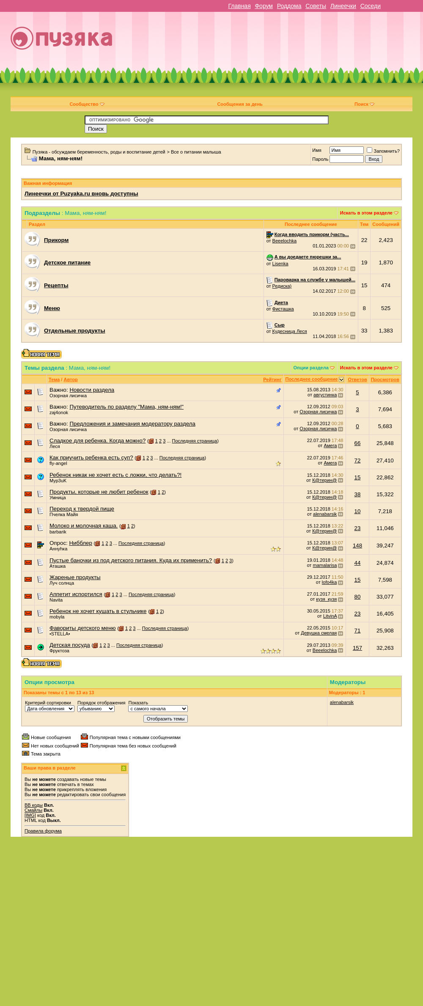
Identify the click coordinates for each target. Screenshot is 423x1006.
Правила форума (43, 830)
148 (357, 545)
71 (357, 630)
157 (357, 648)
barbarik (57, 531)
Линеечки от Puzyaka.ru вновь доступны (81, 193)
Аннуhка (58, 548)
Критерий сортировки (48, 702)
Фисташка (283, 308)
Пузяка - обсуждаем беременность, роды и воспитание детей (99, 151)
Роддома (289, 6)
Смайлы (33, 810)
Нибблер (80, 543)
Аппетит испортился (75, 594)
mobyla (56, 616)
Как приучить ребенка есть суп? (91, 457)
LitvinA (330, 615)
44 (357, 563)
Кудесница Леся (289, 331)
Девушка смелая (319, 632)
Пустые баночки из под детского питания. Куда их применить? (130, 560)
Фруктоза (59, 650)
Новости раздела (91, 390)
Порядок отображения (101, 702)
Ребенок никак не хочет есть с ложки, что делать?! (115, 475)
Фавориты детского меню (82, 628)
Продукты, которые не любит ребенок (98, 492)
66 (357, 443)
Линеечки (343, 6)
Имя (316, 150)
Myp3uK (57, 480)
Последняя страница (194, 440)
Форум (264, 6)
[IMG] (30, 815)
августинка (325, 394)
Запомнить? (383, 151)
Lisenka (280, 263)
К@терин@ (324, 480)
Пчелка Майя (63, 514)
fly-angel (58, 463)
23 (357, 528)
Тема (54, 379)
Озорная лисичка (68, 395)
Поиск (364, 104)
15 (357, 477)
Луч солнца (61, 582)
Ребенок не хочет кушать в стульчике (98, 611)
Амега (330, 445)
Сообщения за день (239, 104)
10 (357, 511)
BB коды (34, 805)
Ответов (357, 379)
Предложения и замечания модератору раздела (132, 424)
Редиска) (282, 286)
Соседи (370, 6)
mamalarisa (325, 565)
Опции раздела (311, 367)
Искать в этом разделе (366, 212)
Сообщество (86, 104)
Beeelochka (284, 240)
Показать (138, 702)
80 (357, 597)
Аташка (57, 566)
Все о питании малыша (196, 151)
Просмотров (385, 379)
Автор (70, 379)
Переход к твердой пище (81, 509)
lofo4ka (329, 582)
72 (357, 460)
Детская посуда (69, 645)
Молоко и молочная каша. (83, 525)
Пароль (320, 159)
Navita (56, 599)
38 (357, 494)
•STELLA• (59, 633)
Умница (57, 497)
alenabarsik (325, 514)
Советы (315, 6)
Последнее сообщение (312, 379)
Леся (54, 446)
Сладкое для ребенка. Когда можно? (97, 440)
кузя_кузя (326, 599)
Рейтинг (272, 379)
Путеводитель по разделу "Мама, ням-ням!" (126, 407)
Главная (239, 6)
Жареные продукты (75, 577)
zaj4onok (58, 412)
